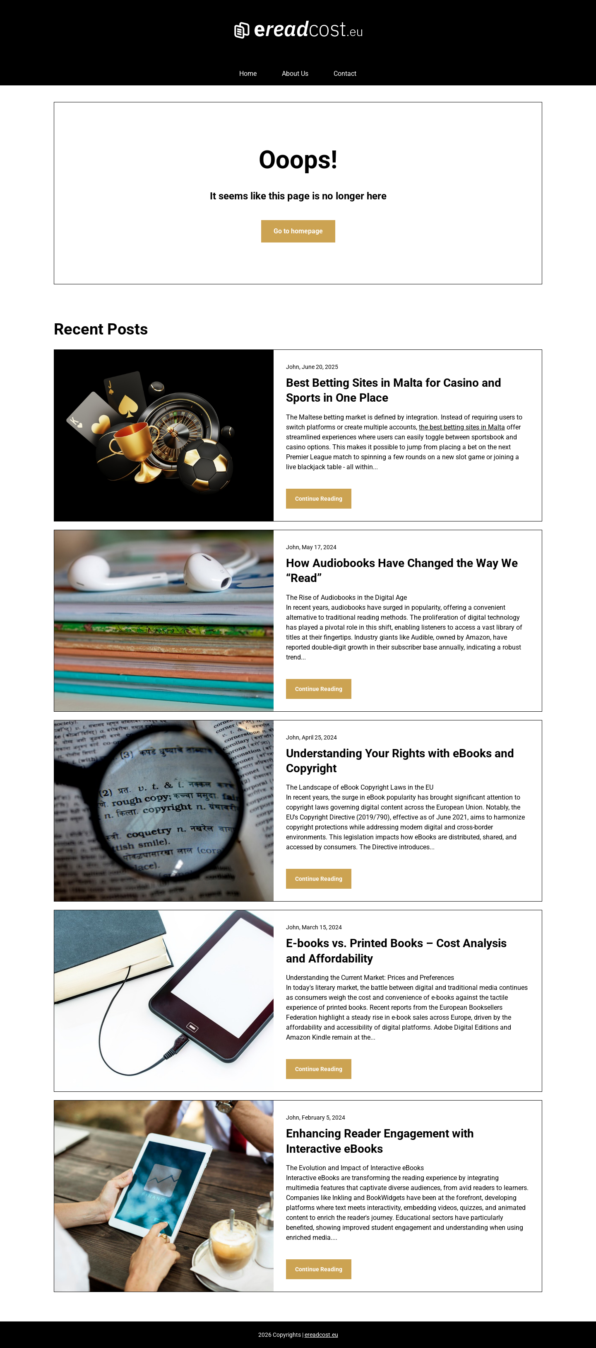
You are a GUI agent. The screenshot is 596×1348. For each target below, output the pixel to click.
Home (248, 74)
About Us (295, 74)
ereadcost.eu (321, 1334)
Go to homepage (298, 231)
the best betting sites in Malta (462, 427)
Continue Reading (318, 498)
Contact (345, 74)
